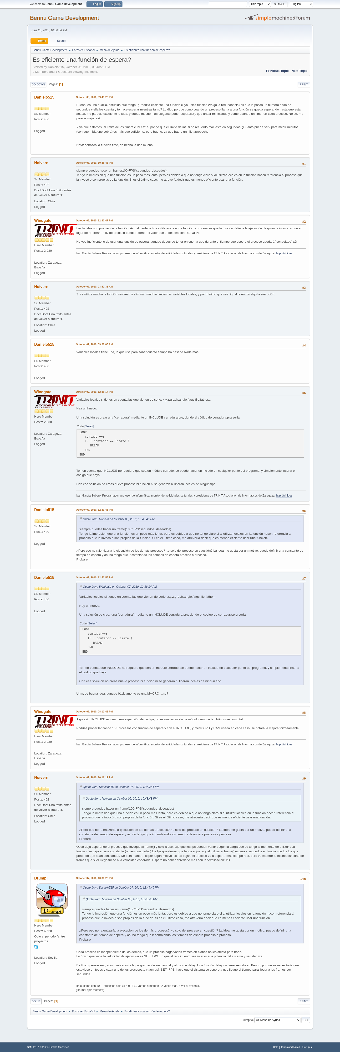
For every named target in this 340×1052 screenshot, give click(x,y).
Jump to (248, 1019)
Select (89, 426)
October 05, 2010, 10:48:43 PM (94, 162)
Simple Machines (59, 1047)
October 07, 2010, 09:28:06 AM (94, 344)
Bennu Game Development (64, 18)
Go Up (36, 1001)
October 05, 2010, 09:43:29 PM (94, 97)
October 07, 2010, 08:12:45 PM (94, 711)
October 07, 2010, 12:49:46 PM (94, 509)
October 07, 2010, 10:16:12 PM (94, 777)
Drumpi (41, 878)
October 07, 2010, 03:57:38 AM (94, 286)
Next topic (299, 71)
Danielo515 (44, 97)
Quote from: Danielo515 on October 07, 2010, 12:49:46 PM (121, 787)
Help (275, 1047)
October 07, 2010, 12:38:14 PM (94, 391)
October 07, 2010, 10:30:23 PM (94, 878)
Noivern (41, 163)
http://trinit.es (284, 253)
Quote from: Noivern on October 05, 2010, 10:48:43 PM (119, 519)
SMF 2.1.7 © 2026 (37, 1047)
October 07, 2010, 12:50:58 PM (94, 577)
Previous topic (277, 71)
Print (304, 84)
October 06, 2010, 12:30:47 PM (94, 220)
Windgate (42, 221)
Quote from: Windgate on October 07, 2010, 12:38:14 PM (120, 586)
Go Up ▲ (307, 1047)
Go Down (38, 84)
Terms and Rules (290, 1047)
